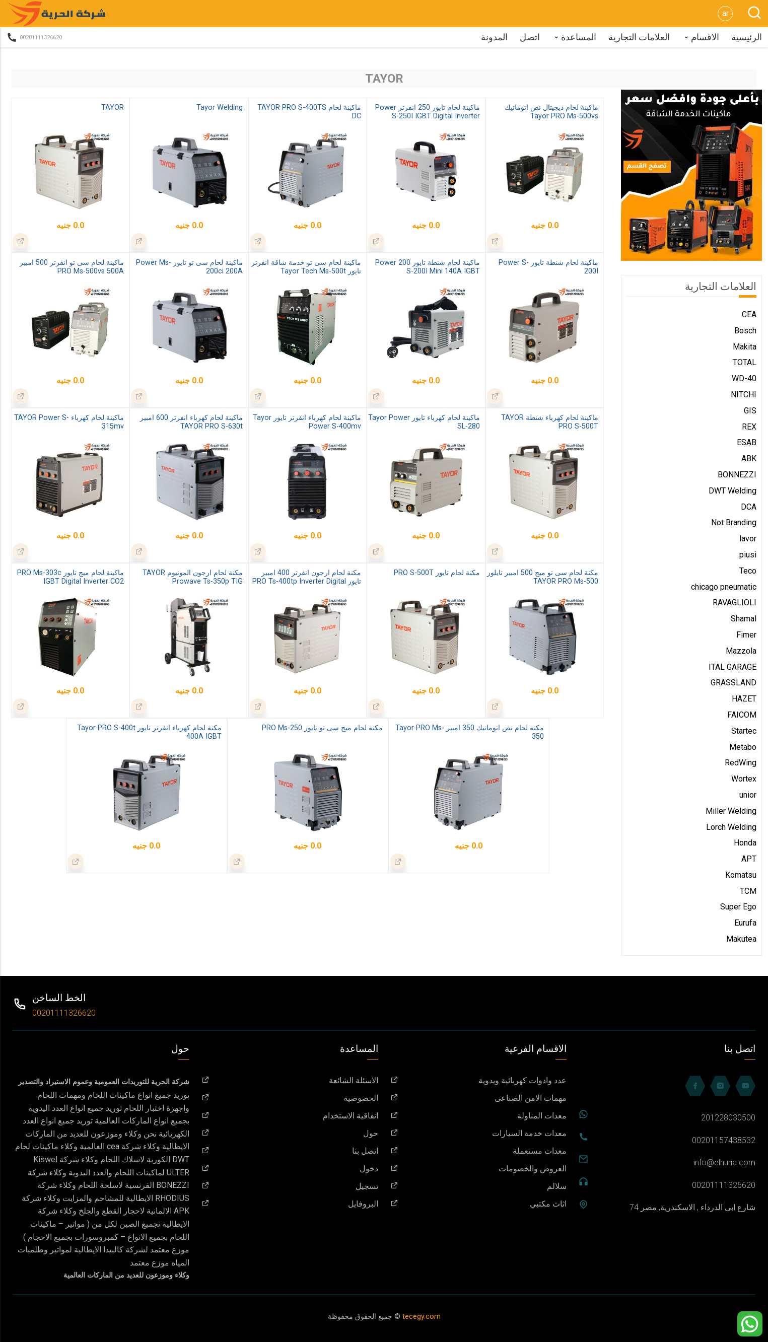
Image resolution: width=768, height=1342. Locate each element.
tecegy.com (421, 1316)
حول (289, 1133)
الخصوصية (289, 1098)
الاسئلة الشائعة (289, 1080)
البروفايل (289, 1204)
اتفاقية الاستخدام (289, 1115)
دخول (289, 1168)
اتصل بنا (289, 1151)
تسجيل (289, 1186)
